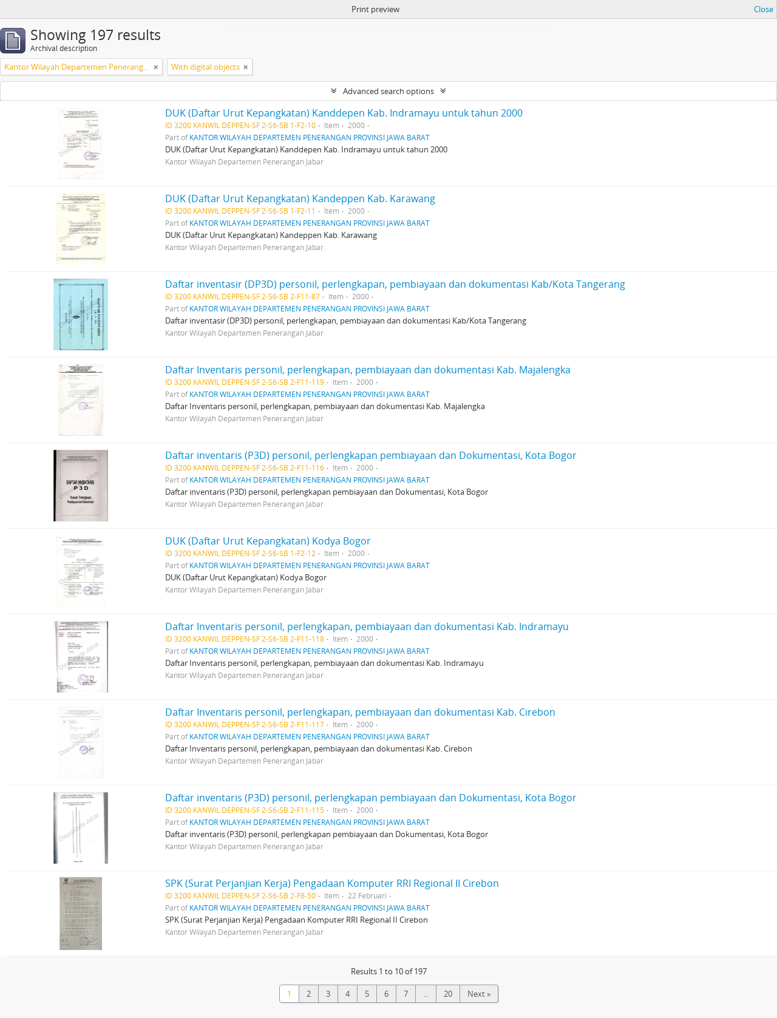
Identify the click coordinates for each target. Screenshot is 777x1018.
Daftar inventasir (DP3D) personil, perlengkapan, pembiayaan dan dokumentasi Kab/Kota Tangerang (395, 284)
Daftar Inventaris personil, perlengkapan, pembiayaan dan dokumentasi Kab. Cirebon (360, 712)
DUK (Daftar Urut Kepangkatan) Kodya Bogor (268, 541)
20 (448, 993)
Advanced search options (388, 91)
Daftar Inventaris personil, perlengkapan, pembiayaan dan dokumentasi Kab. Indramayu (367, 626)
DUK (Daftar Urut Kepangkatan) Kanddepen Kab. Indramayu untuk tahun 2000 (344, 113)
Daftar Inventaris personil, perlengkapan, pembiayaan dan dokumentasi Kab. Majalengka (368, 369)
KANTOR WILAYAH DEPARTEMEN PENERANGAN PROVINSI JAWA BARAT (309, 137)
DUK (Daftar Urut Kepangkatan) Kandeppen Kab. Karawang (300, 198)
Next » (478, 993)
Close (763, 9)
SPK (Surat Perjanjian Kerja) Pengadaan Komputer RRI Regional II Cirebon (332, 883)
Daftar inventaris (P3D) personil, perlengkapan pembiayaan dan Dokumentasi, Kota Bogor (371, 455)
